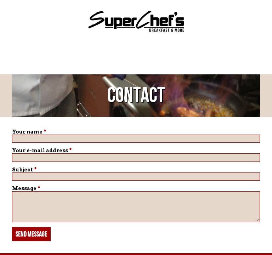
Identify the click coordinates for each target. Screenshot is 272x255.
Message (26, 188)
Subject (24, 169)
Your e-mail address (42, 150)
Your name (29, 132)
